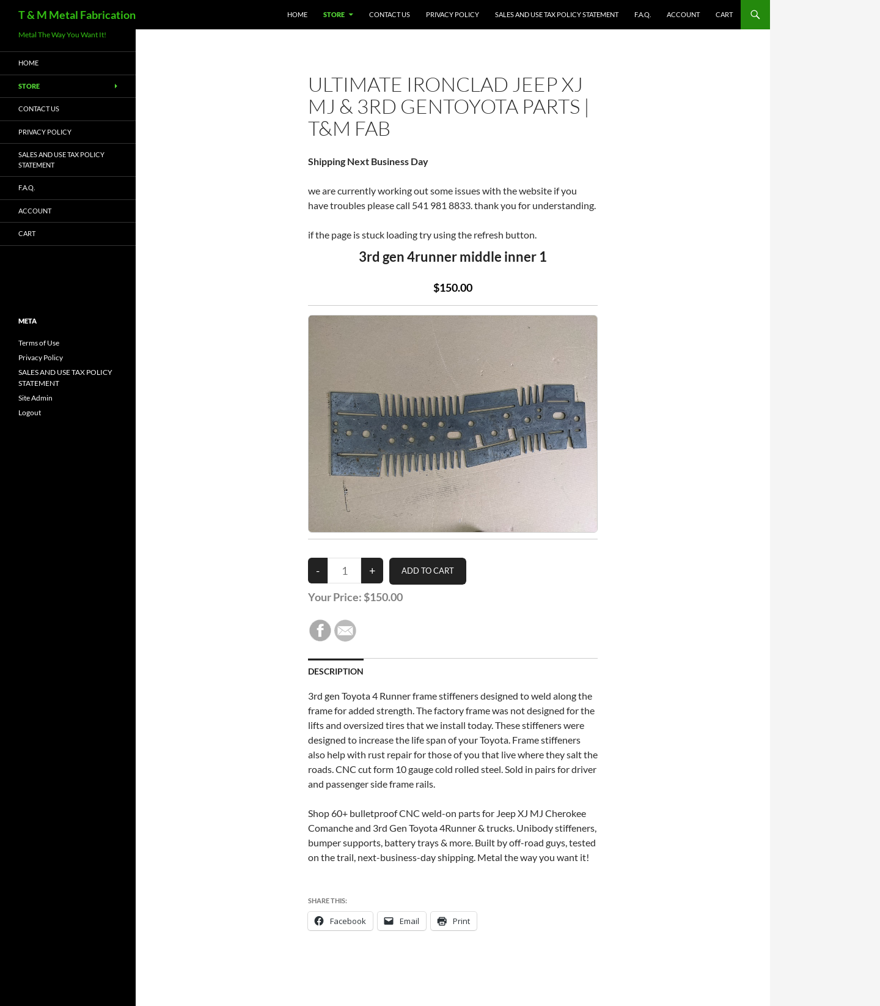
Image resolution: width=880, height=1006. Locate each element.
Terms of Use (38, 342)
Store (334, 14)
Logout (29, 412)
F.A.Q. (642, 14)
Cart (724, 14)
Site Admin (35, 397)
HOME (297, 14)
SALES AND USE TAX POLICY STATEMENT (556, 14)
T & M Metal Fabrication (77, 14)
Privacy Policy (452, 14)
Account (683, 14)
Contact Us (389, 14)
